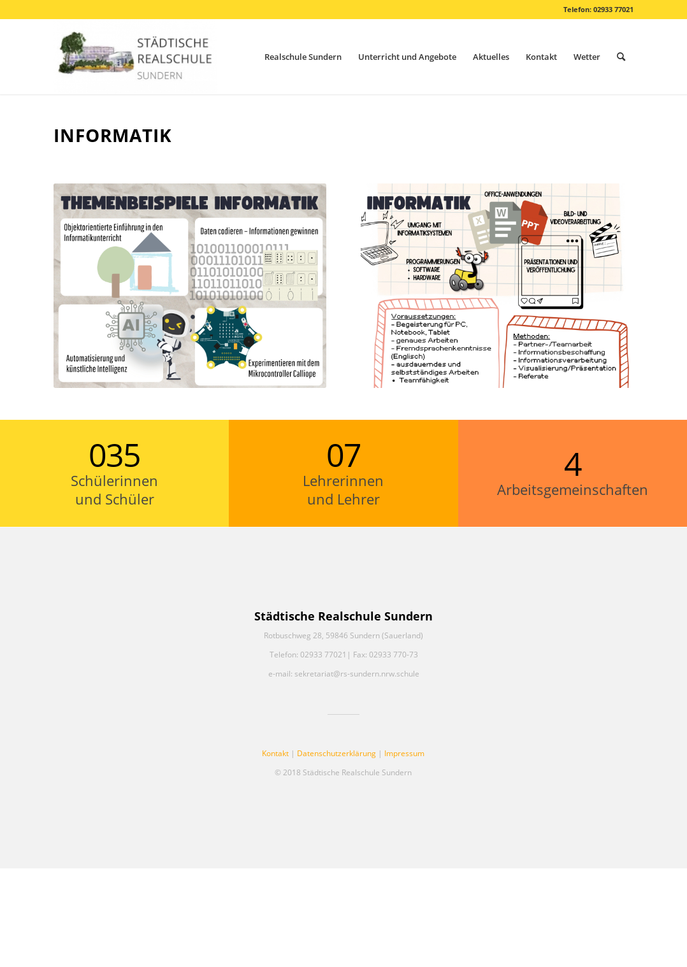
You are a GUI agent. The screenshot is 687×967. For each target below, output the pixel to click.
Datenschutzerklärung (336, 753)
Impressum (404, 753)
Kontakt (275, 753)
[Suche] (621, 56)
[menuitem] (303, 56)
